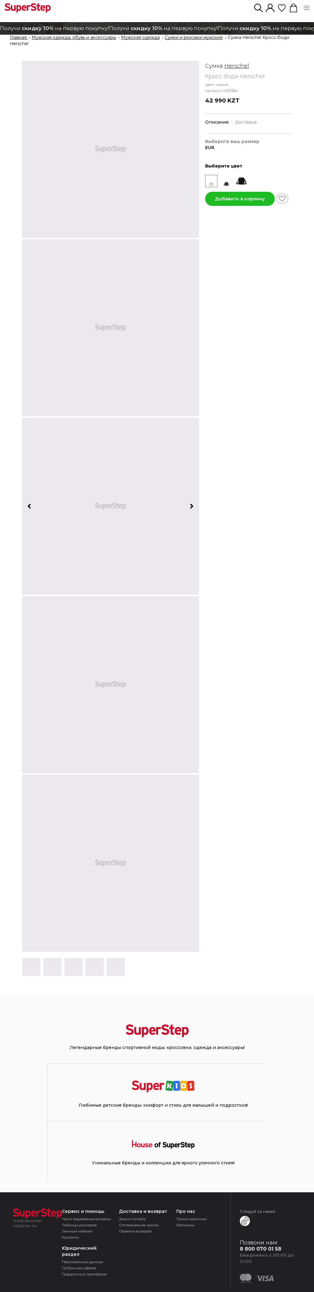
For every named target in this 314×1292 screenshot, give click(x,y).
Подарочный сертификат (84, 1274)
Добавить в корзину (240, 199)
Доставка (246, 122)
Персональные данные (82, 1261)
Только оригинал (191, 1219)
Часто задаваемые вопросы (86, 1219)
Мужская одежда (140, 38)
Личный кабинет (77, 1231)
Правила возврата (135, 1231)
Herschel (236, 66)
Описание (217, 122)
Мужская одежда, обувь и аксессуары (74, 38)
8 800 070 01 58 (260, 1249)
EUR (209, 147)
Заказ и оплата (132, 1219)
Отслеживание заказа (139, 1225)
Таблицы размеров (79, 1225)
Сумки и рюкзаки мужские (194, 38)
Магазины (185, 1225)
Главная (19, 38)
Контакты (70, 1237)
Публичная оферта (79, 1268)
